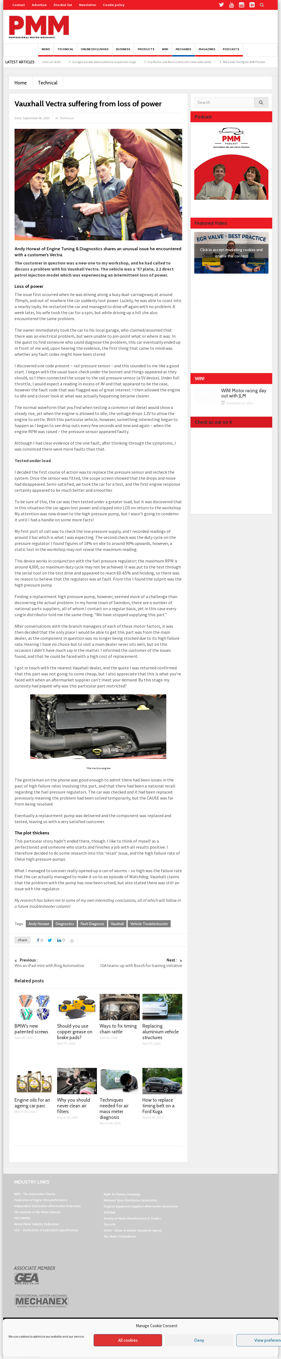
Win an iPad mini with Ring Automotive (56, 962)
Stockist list (63, 5)
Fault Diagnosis (92, 924)
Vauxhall (117, 924)
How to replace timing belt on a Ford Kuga (158, 1105)
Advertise (39, 5)
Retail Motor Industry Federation (36, 1224)
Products (146, 51)
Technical (65, 51)
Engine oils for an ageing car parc (32, 1102)
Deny (199, 1340)
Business (123, 51)
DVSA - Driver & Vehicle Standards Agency (133, 1230)
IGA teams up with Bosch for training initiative (140, 962)
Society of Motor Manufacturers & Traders (132, 1218)
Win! (165, 51)
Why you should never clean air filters (73, 1105)
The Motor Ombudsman (120, 1236)
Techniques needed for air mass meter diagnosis (114, 1108)
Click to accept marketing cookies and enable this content (231, 252)
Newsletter (87, 5)
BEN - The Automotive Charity (34, 1194)
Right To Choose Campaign (122, 1194)
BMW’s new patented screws (31, 1028)
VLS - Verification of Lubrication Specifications (46, 1230)
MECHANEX (22, 1218)
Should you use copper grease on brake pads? (74, 1031)
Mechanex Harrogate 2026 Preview (255, 62)
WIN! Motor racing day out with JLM (243, 393)
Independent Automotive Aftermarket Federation (47, 1206)
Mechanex (183, 51)
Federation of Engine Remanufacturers (40, 1200)
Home (21, 83)
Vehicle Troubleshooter (149, 924)
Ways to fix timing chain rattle (118, 1028)
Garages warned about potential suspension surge (115, 62)
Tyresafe (110, 1224)
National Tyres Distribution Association (130, 1200)
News (46, 51)
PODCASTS (231, 51)
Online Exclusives (94, 51)
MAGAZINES (207, 51)
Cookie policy (113, 5)
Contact (18, 5)
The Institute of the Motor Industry (37, 1212)
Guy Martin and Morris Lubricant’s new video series (190, 62)
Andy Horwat (39, 924)
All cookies (128, 1340)
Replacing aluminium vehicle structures (160, 1031)
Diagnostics (65, 924)
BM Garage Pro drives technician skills (48, 62)
